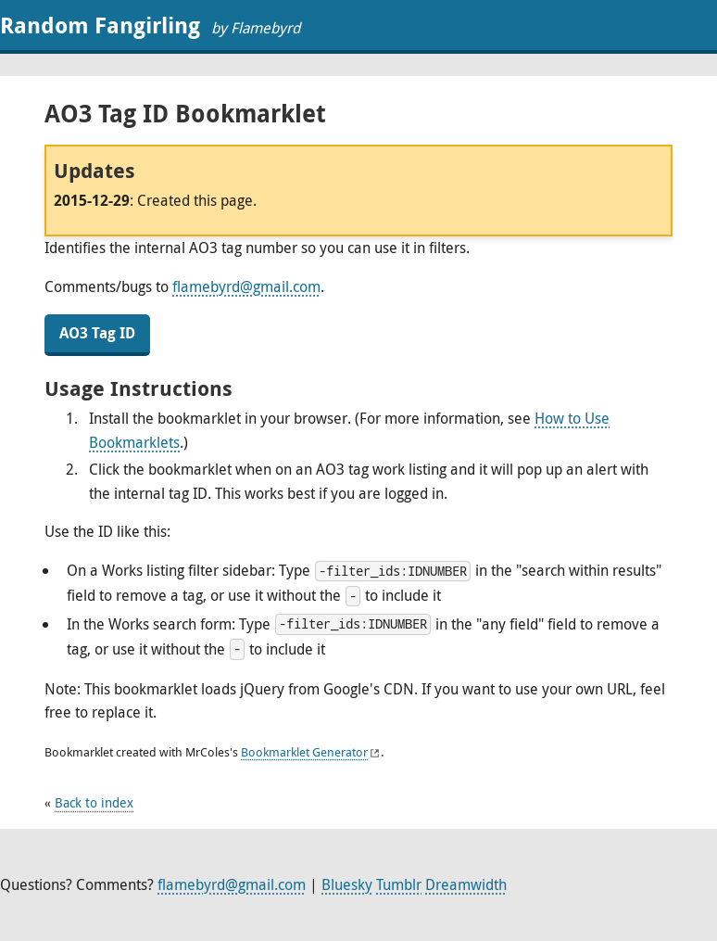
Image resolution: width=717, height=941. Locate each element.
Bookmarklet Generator (304, 752)
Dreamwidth (466, 884)
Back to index (94, 802)
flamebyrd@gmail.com (246, 286)
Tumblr (398, 884)
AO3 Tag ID (97, 333)
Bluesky (346, 884)
